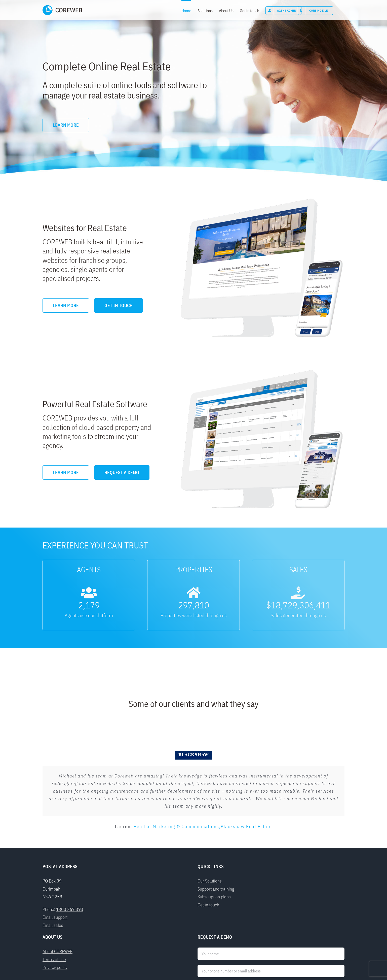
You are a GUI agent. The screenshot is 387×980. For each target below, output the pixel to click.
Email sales (53, 856)
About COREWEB (57, 882)
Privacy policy (55, 898)
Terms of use (54, 890)
